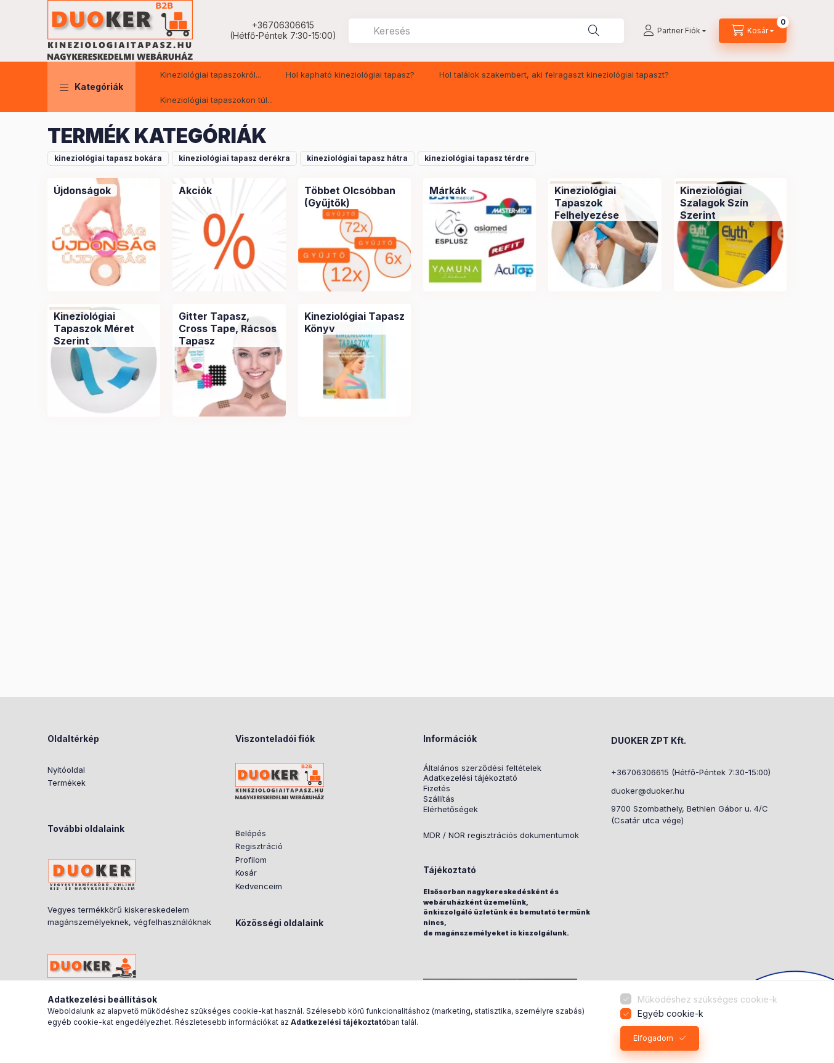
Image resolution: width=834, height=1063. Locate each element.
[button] (91, 87)
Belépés (250, 833)
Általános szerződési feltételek (482, 768)
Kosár (246, 873)
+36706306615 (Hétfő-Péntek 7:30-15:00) (691, 772)
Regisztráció (259, 846)
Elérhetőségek (450, 809)
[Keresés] (594, 31)
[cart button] (753, 30)
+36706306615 (283, 25)
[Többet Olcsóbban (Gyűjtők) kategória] (354, 196)
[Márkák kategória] (447, 190)
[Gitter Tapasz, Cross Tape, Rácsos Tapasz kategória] (229, 328)
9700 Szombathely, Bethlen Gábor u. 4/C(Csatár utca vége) (689, 815)
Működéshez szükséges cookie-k (707, 999)
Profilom (251, 860)
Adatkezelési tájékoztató (470, 778)
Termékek (66, 783)
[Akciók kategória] (195, 190)
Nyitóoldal (66, 770)
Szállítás (439, 799)
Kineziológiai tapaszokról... (210, 74)
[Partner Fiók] (674, 30)
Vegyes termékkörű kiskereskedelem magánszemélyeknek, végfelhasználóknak (129, 916)
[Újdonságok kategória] (82, 190)
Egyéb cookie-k (670, 1013)
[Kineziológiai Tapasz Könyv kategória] (354, 322)
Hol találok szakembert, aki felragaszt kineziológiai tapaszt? (554, 74)
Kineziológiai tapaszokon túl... (216, 100)
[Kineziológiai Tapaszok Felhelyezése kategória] (604, 202)
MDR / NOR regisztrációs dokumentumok (501, 835)
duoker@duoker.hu (647, 791)
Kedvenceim (258, 886)
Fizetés (436, 788)
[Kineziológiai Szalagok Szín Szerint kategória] (730, 202)
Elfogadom (653, 1038)
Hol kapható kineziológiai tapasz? (350, 74)
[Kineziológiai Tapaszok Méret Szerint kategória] (104, 328)
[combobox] (486, 30)
